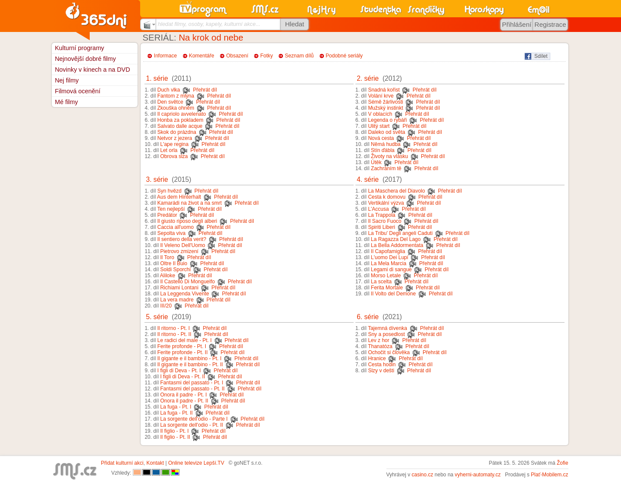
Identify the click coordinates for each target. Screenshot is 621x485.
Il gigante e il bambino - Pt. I (189, 358)
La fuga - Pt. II (176, 413)
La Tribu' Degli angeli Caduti (400, 233)
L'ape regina (174, 144)
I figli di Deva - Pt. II (182, 377)
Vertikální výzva (386, 203)
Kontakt (155, 463)
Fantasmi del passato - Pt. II (192, 389)
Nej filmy (66, 80)
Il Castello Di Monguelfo (187, 282)
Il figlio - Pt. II (175, 437)
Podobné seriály (344, 56)
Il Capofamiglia (388, 251)
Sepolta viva (171, 233)
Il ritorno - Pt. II (174, 334)
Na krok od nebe (211, 37)
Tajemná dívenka (387, 328)
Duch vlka (168, 90)
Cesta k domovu (386, 197)
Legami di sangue (391, 269)
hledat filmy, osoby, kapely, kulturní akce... (209, 24)
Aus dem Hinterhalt (179, 197)
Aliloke (167, 276)
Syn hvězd (169, 191)
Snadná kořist (383, 90)
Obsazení (237, 56)
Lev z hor (378, 340)
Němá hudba (386, 144)
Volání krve (380, 96)
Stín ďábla (383, 150)
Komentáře (201, 56)
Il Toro (167, 257)
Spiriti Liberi (381, 227)
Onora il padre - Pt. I (183, 395)
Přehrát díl (204, 90)
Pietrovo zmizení (179, 251)
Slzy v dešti (381, 371)
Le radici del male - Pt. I (184, 340)
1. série (157, 78)
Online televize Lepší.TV (196, 463)
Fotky (266, 56)
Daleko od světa (386, 132)
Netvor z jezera (174, 138)
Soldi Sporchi (175, 269)
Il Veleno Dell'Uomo (182, 245)
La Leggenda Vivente (184, 294)
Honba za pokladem (180, 120)
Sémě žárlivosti (385, 102)
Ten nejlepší (171, 209)
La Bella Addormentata (397, 245)
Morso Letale (386, 276)
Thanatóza (380, 346)
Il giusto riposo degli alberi (187, 221)
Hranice (377, 358)
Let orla (168, 150)
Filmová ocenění (77, 91)
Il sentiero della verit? (181, 239)
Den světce (170, 102)
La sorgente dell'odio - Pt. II (191, 425)
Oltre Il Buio (173, 263)
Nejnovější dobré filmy (85, 58)
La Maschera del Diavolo (396, 191)
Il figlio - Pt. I (174, 431)
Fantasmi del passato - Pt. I (191, 383)
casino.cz (422, 475)
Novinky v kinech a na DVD (92, 69)
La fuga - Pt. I (175, 407)
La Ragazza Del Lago (395, 239)
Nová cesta (381, 138)
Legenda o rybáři (387, 120)
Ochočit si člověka (389, 352)
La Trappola (381, 215)
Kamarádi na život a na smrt (189, 203)
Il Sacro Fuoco (384, 221)
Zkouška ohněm (175, 108)
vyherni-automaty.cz (478, 475)
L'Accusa (378, 209)
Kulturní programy (79, 47)
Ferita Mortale (387, 288)
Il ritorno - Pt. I (173, 328)
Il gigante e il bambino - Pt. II (190, 364)
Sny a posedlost (386, 334)
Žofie (562, 463)
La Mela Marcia (388, 263)
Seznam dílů (299, 56)
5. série (157, 316)
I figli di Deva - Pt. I (179, 371)
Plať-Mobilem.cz (549, 475)
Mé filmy (66, 101)
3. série (157, 179)
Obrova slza (174, 156)
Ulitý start (378, 126)
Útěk (376, 162)
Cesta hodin (381, 364)
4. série (368, 179)
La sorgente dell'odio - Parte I (193, 419)
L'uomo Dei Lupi (389, 257)
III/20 (166, 306)
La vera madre (176, 300)
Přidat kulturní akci (122, 463)
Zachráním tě (386, 168)
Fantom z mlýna (175, 96)
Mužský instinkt (385, 108)
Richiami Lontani (179, 288)
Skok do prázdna (176, 132)
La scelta (381, 282)
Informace (165, 56)
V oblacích (380, 114)
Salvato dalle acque (180, 126)
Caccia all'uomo (175, 227)
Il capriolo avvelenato (181, 114)
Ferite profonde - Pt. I (181, 346)
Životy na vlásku (389, 156)
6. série (368, 316)
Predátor (167, 215)
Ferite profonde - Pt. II (182, 352)
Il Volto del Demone (393, 294)
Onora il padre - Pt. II (184, 401)
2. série (368, 78)
